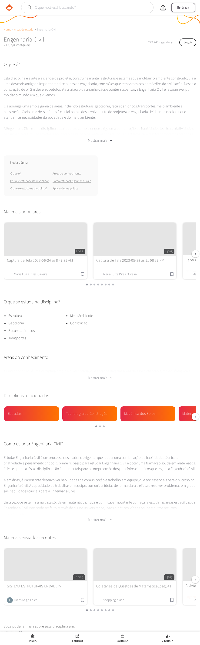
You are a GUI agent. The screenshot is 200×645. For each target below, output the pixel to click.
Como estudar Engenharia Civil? (72, 177)
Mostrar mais (100, 136)
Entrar (183, 7)
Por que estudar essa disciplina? (29, 177)
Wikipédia (13, 621)
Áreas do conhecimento (67, 170)
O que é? (15, 170)
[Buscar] (81, 7)
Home (7, 29)
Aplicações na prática (65, 184)
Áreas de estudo (23, 29)
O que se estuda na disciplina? (28, 184)
